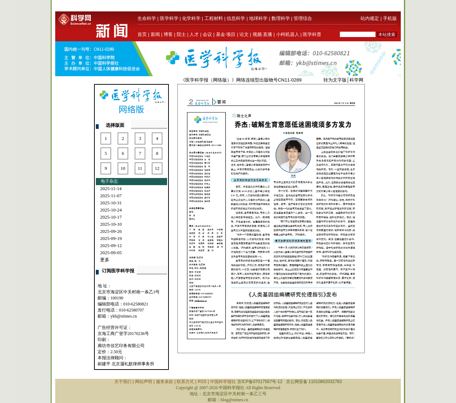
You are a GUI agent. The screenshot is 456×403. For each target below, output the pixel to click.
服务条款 (164, 381)
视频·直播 (263, 34)
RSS (202, 381)
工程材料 (213, 18)
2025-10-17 (111, 217)
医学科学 (169, 18)
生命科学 (147, 18)
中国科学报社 (223, 381)
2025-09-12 (111, 245)
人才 (194, 34)
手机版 (390, 18)
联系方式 (185, 381)
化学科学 (191, 18)
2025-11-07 (110, 195)
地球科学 (258, 18)
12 (157, 168)
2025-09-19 (111, 238)
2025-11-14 (110, 188)
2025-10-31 (111, 202)
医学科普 (312, 34)
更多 (104, 259)
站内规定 (370, 18)
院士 (181, 34)
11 (140, 168)
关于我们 (122, 381)
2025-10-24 (111, 210)
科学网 (356, 80)
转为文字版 (335, 80)
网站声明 (143, 381)
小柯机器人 (287, 34)
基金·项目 (226, 34)
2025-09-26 (111, 231)
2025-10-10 (111, 224)
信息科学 (236, 18)
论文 (244, 34)
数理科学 (280, 18)
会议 (207, 34)
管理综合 (303, 18)
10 (123, 168)
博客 (168, 34)
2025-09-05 (111, 252)
